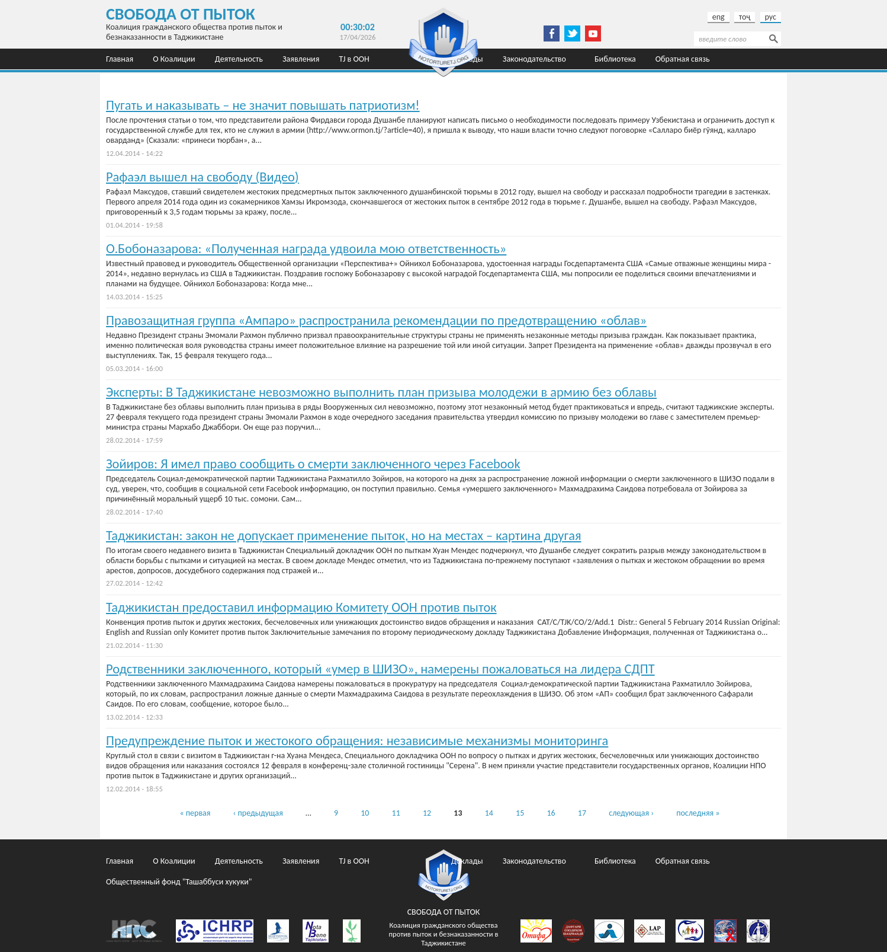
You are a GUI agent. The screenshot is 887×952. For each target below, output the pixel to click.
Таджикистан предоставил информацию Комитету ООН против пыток (301, 607)
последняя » (697, 813)
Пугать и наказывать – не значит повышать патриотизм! (263, 105)
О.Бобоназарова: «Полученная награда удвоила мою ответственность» (306, 249)
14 (489, 813)
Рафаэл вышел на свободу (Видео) (202, 177)
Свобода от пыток (180, 14)
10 (365, 813)
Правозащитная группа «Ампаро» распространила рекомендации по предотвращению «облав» (376, 320)
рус (770, 17)
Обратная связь (682, 59)
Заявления (300, 59)
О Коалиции (174, 59)
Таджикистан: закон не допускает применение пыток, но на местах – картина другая (343, 536)
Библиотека (615, 59)
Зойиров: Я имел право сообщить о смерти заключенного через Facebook (313, 464)
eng (718, 17)
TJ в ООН (354, 59)
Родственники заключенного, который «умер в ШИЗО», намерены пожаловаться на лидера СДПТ (380, 669)
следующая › (631, 813)
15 (520, 813)
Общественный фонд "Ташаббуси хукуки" (179, 80)
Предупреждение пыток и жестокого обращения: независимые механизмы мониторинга (357, 741)
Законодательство (534, 59)
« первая (194, 813)
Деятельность (239, 59)
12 (427, 813)
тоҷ (745, 17)
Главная (119, 59)
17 (582, 813)
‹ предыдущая (258, 813)
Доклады (467, 861)
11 (396, 813)
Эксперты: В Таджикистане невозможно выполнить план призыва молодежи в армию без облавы (381, 392)
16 (551, 813)
